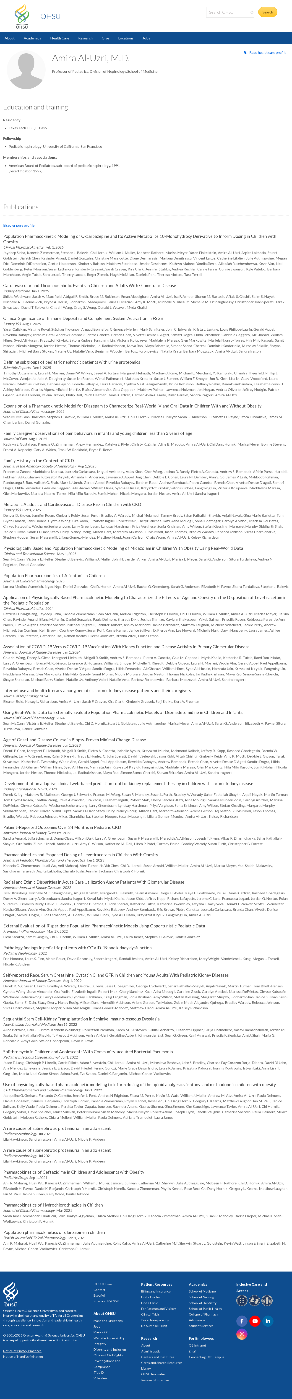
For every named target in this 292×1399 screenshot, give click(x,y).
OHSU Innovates (153, 1374)
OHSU (50, 16)
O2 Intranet (197, 1345)
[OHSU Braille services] (242, 1305)
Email (192, 1351)
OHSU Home (103, 1284)
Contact (99, 1290)
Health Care (59, 38)
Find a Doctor (150, 1297)
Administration (151, 1351)
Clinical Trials (150, 1314)
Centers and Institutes (157, 1357)
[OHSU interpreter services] (267, 1305)
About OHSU (105, 1313)
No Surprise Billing (154, 1326)
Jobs (146, 38)
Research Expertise (155, 1380)
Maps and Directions (108, 1321)
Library (146, 1368)
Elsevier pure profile (18, 225)
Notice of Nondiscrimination (23, 1356)
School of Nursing (201, 1297)
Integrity (100, 1344)
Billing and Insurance (156, 1291)
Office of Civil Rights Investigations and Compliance (108, 1360)
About (10, 38)
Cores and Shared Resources (161, 1363)
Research (85, 38)
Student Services (201, 1326)
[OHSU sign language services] (255, 1305)
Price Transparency (155, 1320)
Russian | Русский (106, 1301)
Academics (32, 38)
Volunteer (101, 1378)
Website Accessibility (109, 1338)
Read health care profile (267, 52)
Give (105, 38)
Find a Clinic (149, 1303)
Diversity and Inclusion (110, 1349)
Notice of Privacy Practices (22, 1351)
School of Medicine (202, 1291)
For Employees (201, 1338)
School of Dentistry (202, 1303)
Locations (125, 38)
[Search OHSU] (230, 12)
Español (99, 1295)
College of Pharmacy (203, 1314)
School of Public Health (205, 1309)
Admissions (197, 1320)
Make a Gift (102, 1332)
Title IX (99, 1372)
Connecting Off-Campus (206, 1357)
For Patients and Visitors (159, 1309)
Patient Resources (156, 1284)
